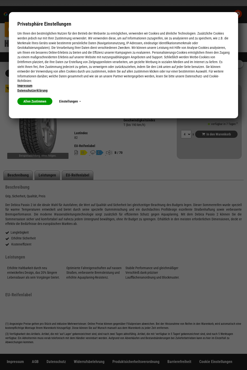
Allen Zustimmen (34, 101)
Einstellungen (70, 101)
